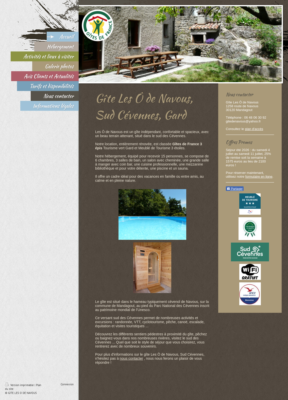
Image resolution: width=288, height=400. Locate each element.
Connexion (67, 384)
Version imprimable (20, 385)
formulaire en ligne (259, 176)
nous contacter (131, 358)
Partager (235, 189)
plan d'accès (254, 129)
